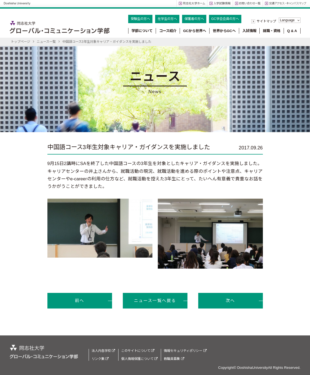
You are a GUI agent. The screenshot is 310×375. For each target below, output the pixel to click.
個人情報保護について (139, 359)
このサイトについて (137, 351)
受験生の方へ (140, 19)
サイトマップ (266, 21)
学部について (141, 31)
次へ (230, 300)
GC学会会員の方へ (225, 19)
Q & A (292, 31)
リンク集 (100, 359)
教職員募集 (174, 359)
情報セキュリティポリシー (185, 351)
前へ (79, 300)
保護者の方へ (194, 19)
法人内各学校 (103, 351)
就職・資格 (271, 31)
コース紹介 (167, 31)
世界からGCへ (224, 31)
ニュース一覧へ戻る (155, 300)
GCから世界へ (194, 31)
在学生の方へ (167, 19)
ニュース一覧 (46, 42)
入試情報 (249, 31)
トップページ (20, 42)
